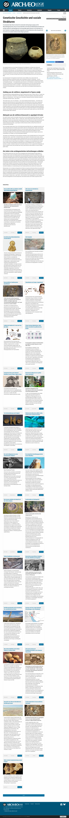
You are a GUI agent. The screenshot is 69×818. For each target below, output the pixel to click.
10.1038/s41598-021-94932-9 (54, 77)
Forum (58, 10)
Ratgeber (49, 10)
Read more (19, 232)
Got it (63, 816)
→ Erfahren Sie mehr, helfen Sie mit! (10, 811)
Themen (19, 10)
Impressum (27, 803)
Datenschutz (37, 803)
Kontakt (32, 803)
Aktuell (10, 10)
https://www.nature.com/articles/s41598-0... (54, 78)
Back (24, 795)
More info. (28, 816)
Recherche (29, 10)
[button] (50, 62)
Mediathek (39, 10)
